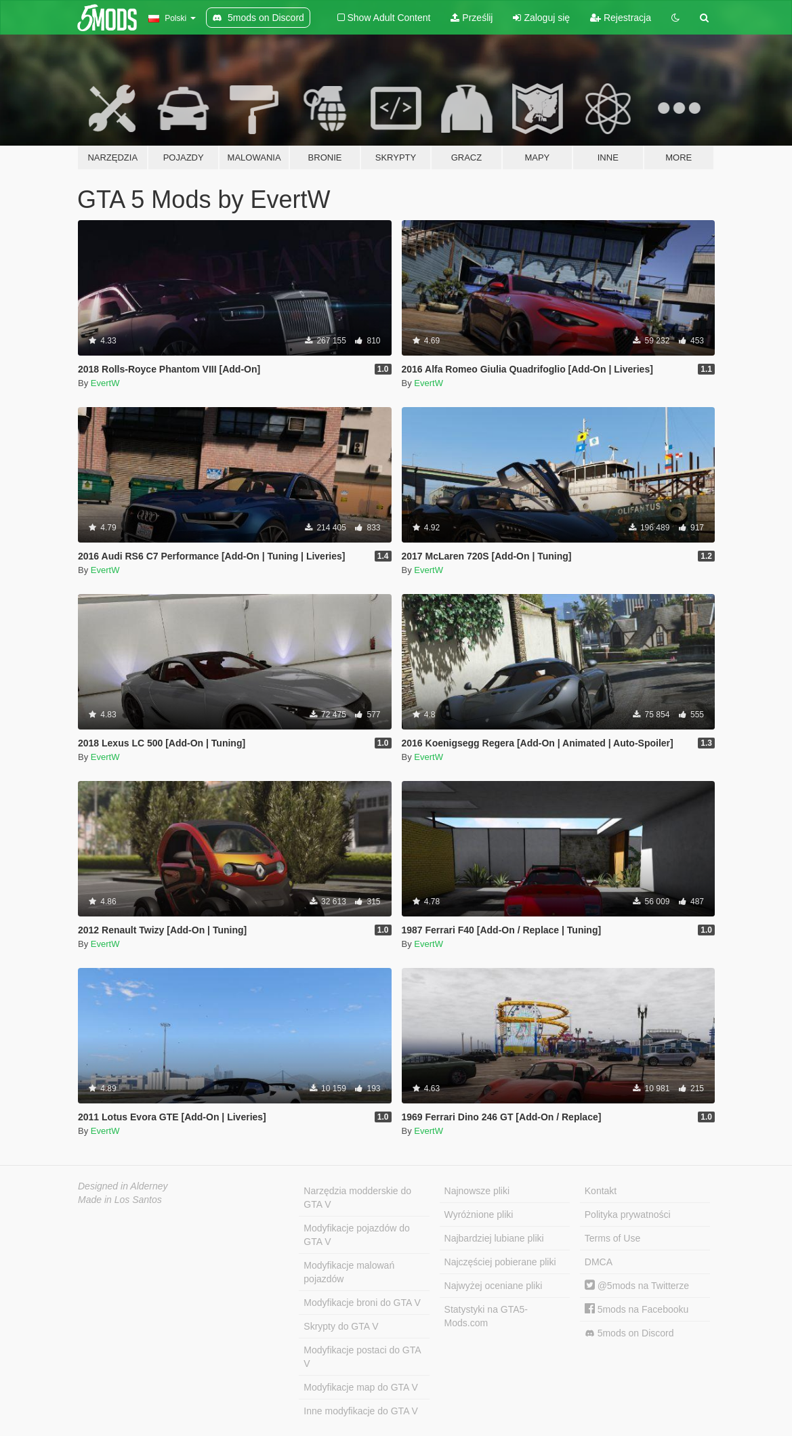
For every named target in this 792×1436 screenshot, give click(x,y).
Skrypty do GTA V (341, 1326)
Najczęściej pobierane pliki (500, 1261)
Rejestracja (620, 17)
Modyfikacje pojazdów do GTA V (356, 1235)
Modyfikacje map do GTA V (361, 1387)
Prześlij (472, 17)
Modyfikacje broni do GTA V (362, 1302)
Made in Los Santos (120, 1199)
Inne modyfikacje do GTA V (361, 1411)
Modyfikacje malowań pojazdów (349, 1272)
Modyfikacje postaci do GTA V (362, 1357)
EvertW (105, 383)
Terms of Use (612, 1238)
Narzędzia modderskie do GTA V (357, 1197)
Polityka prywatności (628, 1214)
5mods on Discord (629, 1333)
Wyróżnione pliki (479, 1214)
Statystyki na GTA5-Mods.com (486, 1316)
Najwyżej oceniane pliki (493, 1285)
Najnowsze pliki (476, 1190)
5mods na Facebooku (637, 1309)
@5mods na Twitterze (637, 1286)
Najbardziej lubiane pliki (494, 1238)
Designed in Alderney (123, 1186)
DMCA (598, 1261)
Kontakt (601, 1190)
